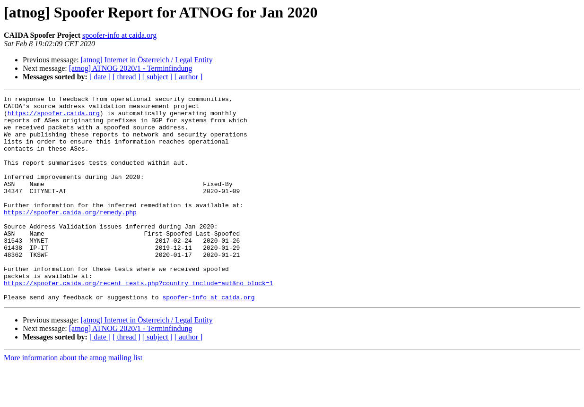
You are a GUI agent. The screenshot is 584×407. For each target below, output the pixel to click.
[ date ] (100, 77)
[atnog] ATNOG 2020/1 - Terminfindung (130, 68)
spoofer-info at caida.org (119, 35)
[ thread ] (126, 77)
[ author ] (188, 77)
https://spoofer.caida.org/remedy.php (70, 236)
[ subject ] (157, 77)
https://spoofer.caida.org (54, 117)
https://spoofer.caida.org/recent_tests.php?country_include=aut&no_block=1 (138, 321)
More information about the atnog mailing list (73, 399)
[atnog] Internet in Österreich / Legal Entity (147, 60)
